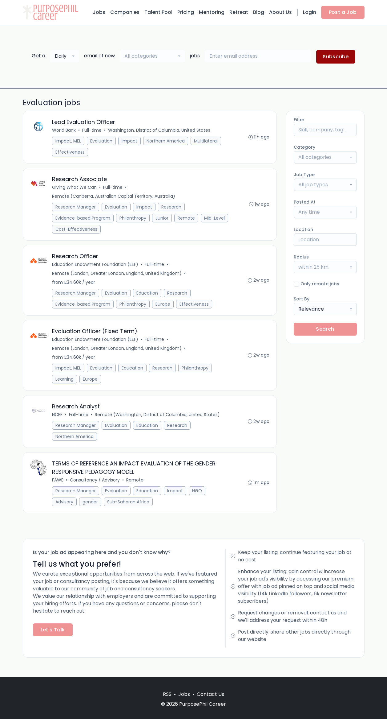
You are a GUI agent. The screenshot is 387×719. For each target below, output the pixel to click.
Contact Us (210, 694)
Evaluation (102, 141)
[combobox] (64, 56)
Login (309, 12)
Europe (163, 307)
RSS (167, 694)
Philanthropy (133, 220)
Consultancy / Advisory (95, 486)
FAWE (58, 486)
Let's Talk (53, 636)
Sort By (301, 299)
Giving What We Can (75, 189)
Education (148, 296)
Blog (258, 12)
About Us (280, 12)
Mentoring (211, 12)
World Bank (64, 131)
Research (172, 209)
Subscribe (336, 56)
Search (325, 329)
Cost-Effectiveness (107, 231)
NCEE (58, 420)
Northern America (166, 141)
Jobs (99, 12)
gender (91, 508)
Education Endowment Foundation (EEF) (96, 267)
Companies (124, 12)
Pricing (185, 12)
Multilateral (206, 141)
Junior (162, 220)
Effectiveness (70, 153)
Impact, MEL (69, 141)
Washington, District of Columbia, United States (160, 131)
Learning (65, 383)
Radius (301, 257)
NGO (198, 497)
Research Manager (76, 209)
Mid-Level (66, 231)
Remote (187, 220)
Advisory (65, 508)
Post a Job (343, 12)
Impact (130, 141)
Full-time (92, 131)
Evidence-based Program (83, 220)
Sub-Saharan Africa (129, 508)
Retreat (238, 12)
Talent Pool (158, 12)
